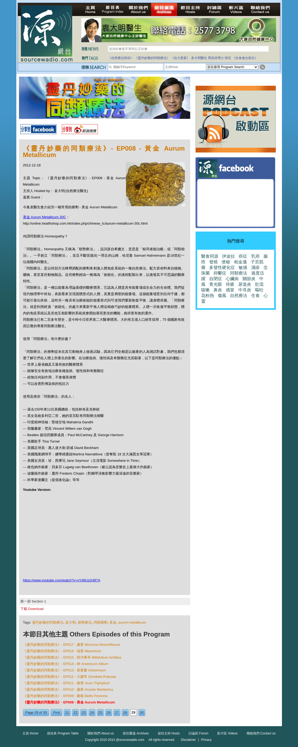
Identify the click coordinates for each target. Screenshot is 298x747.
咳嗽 (205, 290)
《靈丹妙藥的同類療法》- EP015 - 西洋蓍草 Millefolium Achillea (72, 657)
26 (108, 712)
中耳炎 (244, 290)
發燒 (213, 262)
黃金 (112, 622)
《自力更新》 (180, 58)
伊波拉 (228, 256)
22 (75, 712)
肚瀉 (259, 284)
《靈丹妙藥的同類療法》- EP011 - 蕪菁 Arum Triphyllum (66, 683)
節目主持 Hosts (169, 733)
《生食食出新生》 (245, 58)
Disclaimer (188, 740)
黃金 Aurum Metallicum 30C (44, 217)
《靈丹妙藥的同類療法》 (152, 58)
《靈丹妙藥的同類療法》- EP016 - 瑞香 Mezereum (62, 651)
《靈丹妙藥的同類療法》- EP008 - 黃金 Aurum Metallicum (69, 702)
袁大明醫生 (199, 58)
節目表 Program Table (62, 733)
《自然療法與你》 (121, 58)
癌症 (228, 58)
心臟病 (232, 278)
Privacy (206, 740)
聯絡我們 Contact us (261, 733)
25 (100, 712)
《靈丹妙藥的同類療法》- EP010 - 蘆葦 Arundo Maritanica (68, 689)
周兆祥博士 (216, 58)
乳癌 (255, 256)
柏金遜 (240, 262)
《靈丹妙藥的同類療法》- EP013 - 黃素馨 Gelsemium (64, 670)
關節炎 (249, 278)
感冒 (230, 290)
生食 (255, 295)
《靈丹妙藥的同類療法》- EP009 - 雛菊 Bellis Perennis (65, 696)
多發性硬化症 (222, 267)
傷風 (222, 295)
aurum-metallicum (132, 622)
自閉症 (215, 278)
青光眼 (215, 284)
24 (92, 712)
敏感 (243, 267)
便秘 (225, 262)
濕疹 (255, 267)
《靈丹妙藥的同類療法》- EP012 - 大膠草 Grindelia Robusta (69, 677)
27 (117, 712)
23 (84, 712)
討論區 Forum (198, 733)
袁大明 (70, 622)
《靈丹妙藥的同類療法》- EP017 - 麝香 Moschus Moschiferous (71, 645)
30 (142, 712)
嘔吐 (259, 290)
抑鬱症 (219, 273)
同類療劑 (101, 622)
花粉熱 (207, 295)
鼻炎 (217, 290)
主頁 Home (30, 733)
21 (67, 712)
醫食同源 (209, 256)
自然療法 (238, 295)
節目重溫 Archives (136, 733)
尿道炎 (244, 284)
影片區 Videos (227, 733)
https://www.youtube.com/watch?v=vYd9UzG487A (61, 580)
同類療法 (238, 273)
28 (125, 712)
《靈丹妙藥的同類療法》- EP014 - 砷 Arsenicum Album (65, 664)
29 (133, 712)
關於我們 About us (100, 733)
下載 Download (32, 609)
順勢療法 (85, 622)
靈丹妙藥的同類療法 (47, 622)
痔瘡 (230, 284)
